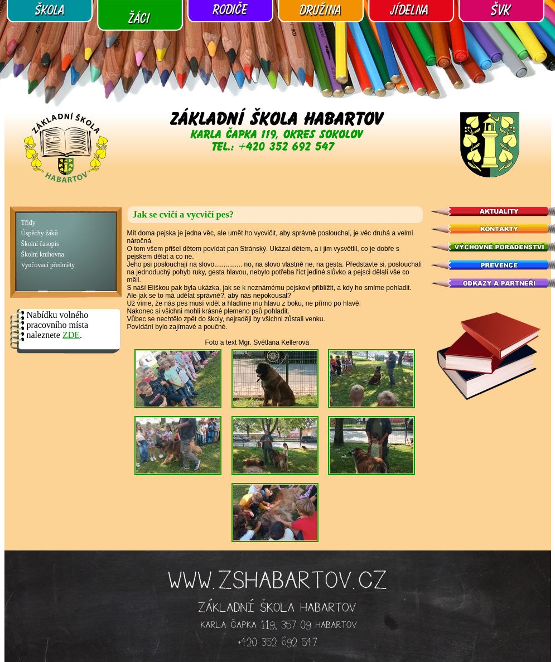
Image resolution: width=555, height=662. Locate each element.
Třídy (28, 222)
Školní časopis (40, 244)
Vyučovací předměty (48, 265)
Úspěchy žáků (39, 233)
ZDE (71, 335)
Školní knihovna (42, 254)
